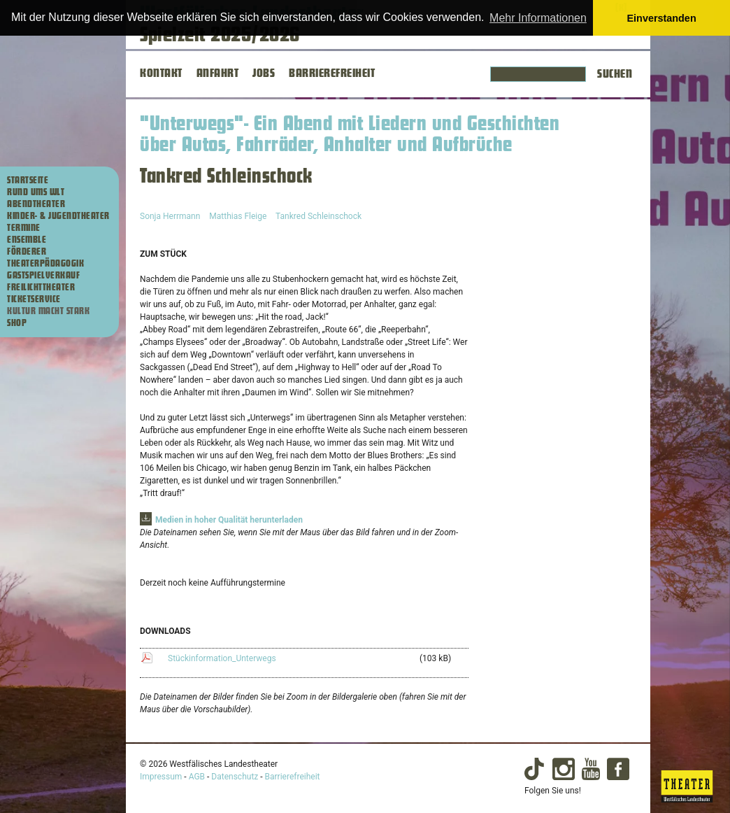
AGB (197, 777)
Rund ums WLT (35, 192)
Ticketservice (34, 299)
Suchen (614, 74)
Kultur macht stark (48, 311)
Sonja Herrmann (170, 216)
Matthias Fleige (237, 216)
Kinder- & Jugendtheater (58, 216)
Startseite (27, 180)
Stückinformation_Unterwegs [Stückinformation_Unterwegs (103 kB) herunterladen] (222, 658)
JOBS (263, 73)
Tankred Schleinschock (318, 216)
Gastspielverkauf (43, 276)
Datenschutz (234, 777)
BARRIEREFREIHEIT (332, 73)
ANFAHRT (217, 73)
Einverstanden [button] (661, 18)
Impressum (161, 777)
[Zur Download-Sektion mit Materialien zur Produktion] (221, 520)
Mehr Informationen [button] (538, 18)
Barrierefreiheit (292, 777)
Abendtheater (36, 204)
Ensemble (26, 240)
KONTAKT (161, 73)
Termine (24, 228)
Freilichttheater (41, 287)
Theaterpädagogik (45, 264)
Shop (17, 323)
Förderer (26, 252)
